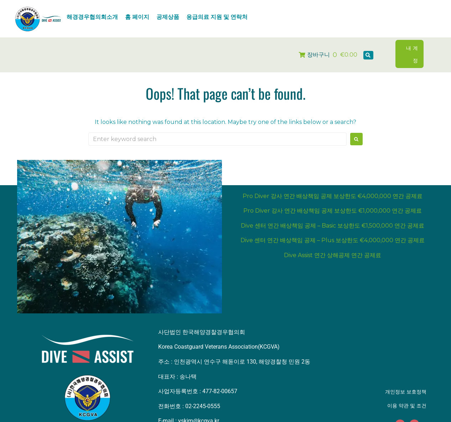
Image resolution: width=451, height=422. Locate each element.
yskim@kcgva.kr (198, 408)
